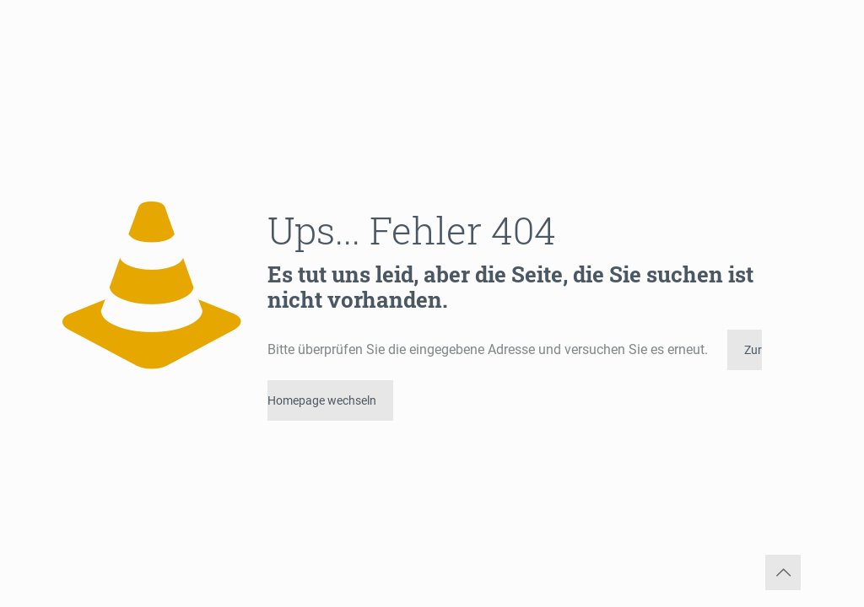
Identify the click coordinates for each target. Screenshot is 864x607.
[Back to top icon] (783, 572)
